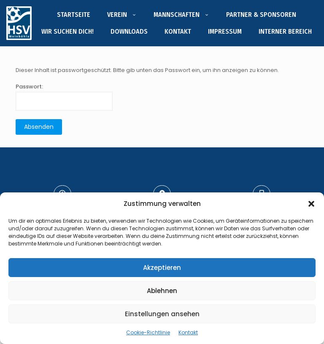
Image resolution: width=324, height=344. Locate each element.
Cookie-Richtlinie (148, 332)
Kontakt (188, 332)
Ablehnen (162, 290)
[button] (311, 204)
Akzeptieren (162, 267)
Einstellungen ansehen (162, 313)
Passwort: (64, 97)
